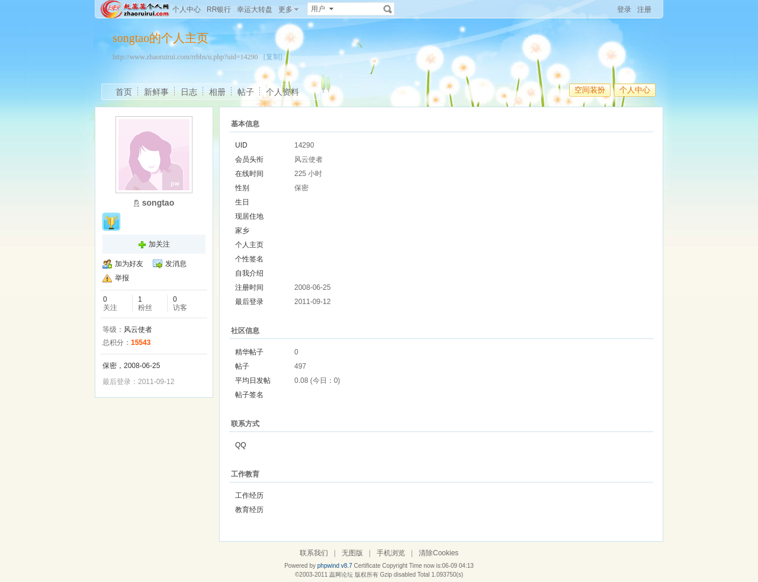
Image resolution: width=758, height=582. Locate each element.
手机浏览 (391, 553)
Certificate (367, 565)
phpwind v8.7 (334, 565)
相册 (217, 92)
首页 (123, 92)
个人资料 (282, 92)
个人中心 (186, 9)
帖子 (245, 92)
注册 (644, 9)
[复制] (273, 57)
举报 (122, 278)
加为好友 (129, 264)
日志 (189, 92)
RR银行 (219, 9)
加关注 (159, 244)
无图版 (352, 553)
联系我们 (314, 553)
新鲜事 (156, 92)
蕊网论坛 (341, 574)
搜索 (388, 9)
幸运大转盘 (254, 9)
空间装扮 (589, 89)
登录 (624, 9)
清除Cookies (438, 553)
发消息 (176, 264)
